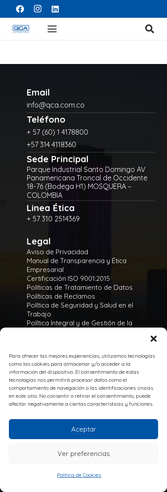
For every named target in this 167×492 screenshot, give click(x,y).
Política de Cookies (79, 475)
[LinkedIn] (55, 9)
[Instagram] (38, 9)
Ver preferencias (83, 453)
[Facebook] (20, 9)
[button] (153, 338)
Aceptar (83, 429)
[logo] (21, 28)
